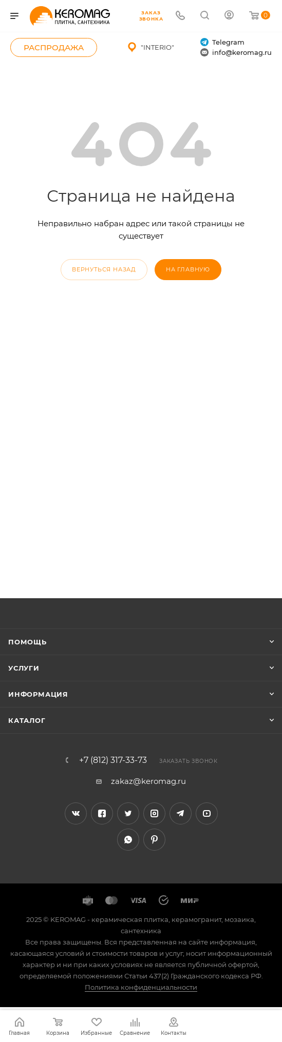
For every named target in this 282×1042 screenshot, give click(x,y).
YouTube (207, 813)
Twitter (128, 813)
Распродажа (54, 47)
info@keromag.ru (236, 52)
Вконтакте (76, 813)
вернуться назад (104, 269)
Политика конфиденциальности (141, 987)
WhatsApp (128, 840)
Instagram (154, 813)
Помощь (27, 642)
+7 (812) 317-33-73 (113, 760)
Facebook (102, 813)
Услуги (24, 668)
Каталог (27, 720)
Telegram (222, 42)
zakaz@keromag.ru (148, 781)
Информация (38, 694)
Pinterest (154, 840)
